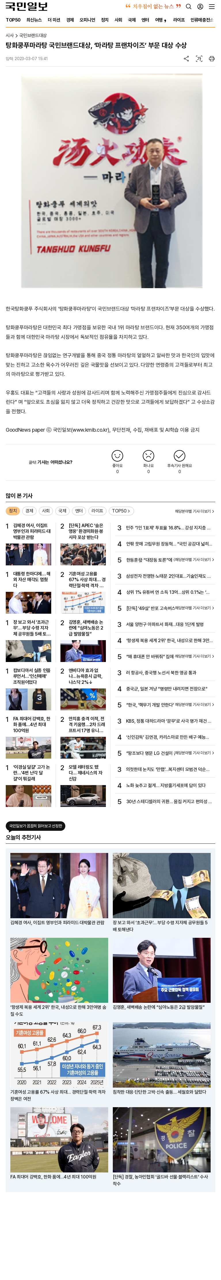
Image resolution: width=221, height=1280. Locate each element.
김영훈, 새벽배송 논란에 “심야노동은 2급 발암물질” (86, 628)
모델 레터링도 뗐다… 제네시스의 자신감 (85, 773)
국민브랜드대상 (33, 35)
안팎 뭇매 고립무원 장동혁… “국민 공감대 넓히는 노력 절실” (169, 544)
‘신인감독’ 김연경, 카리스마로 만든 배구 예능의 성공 (167, 737)
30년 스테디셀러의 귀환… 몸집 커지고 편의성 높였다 (169, 802)
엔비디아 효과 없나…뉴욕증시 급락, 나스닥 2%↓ (85, 676)
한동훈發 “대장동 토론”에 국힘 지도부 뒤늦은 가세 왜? (169, 560)
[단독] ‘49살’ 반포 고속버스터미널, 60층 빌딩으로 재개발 (169, 609)
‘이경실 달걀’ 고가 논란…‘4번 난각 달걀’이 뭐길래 (31, 773)
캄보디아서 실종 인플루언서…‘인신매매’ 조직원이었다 (32, 676)
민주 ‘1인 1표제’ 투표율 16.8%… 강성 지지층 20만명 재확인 (169, 528)
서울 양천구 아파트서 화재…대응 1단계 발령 (165, 624)
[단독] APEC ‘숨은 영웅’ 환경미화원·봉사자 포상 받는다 (86, 531)
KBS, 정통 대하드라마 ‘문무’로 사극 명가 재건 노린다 (169, 721)
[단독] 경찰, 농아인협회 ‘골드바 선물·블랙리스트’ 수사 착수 (160, 1180)
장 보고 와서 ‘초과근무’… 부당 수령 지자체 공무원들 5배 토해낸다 (32, 628)
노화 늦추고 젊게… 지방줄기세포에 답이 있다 (166, 785)
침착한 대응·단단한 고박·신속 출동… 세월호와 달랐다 (159, 1092)
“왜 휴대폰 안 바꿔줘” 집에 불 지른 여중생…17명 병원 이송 (169, 657)
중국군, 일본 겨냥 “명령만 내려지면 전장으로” (166, 689)
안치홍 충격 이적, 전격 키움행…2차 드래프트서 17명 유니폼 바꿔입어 (87, 725)
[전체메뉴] (211, 6)
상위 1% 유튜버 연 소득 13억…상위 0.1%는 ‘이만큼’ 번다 (168, 593)
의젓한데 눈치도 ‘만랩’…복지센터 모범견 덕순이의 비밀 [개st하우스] (168, 770)
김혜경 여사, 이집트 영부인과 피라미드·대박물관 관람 (32, 531)
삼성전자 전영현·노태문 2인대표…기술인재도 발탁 (168, 576)
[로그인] (200, 6)
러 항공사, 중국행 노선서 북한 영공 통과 (161, 673)
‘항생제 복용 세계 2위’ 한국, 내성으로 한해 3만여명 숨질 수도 (167, 641)
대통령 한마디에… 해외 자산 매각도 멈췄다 (32, 579)
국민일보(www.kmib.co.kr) (81, 430)
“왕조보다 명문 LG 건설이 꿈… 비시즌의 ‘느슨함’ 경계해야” (169, 754)
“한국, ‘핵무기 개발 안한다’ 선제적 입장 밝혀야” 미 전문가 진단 (168, 705)
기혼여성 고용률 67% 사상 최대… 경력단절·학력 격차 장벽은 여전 (87, 580)
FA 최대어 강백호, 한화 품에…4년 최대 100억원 (31, 724)
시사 (10, 35)
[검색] (188, 6)
